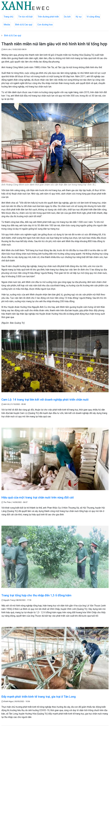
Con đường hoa (45, 24)
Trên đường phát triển (48, 16)
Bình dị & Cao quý (23, 24)
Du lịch (67, 16)
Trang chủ (8, 16)
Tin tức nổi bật (25, 16)
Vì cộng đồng (93, 16)
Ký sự (79, 16)
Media (7, 24)
